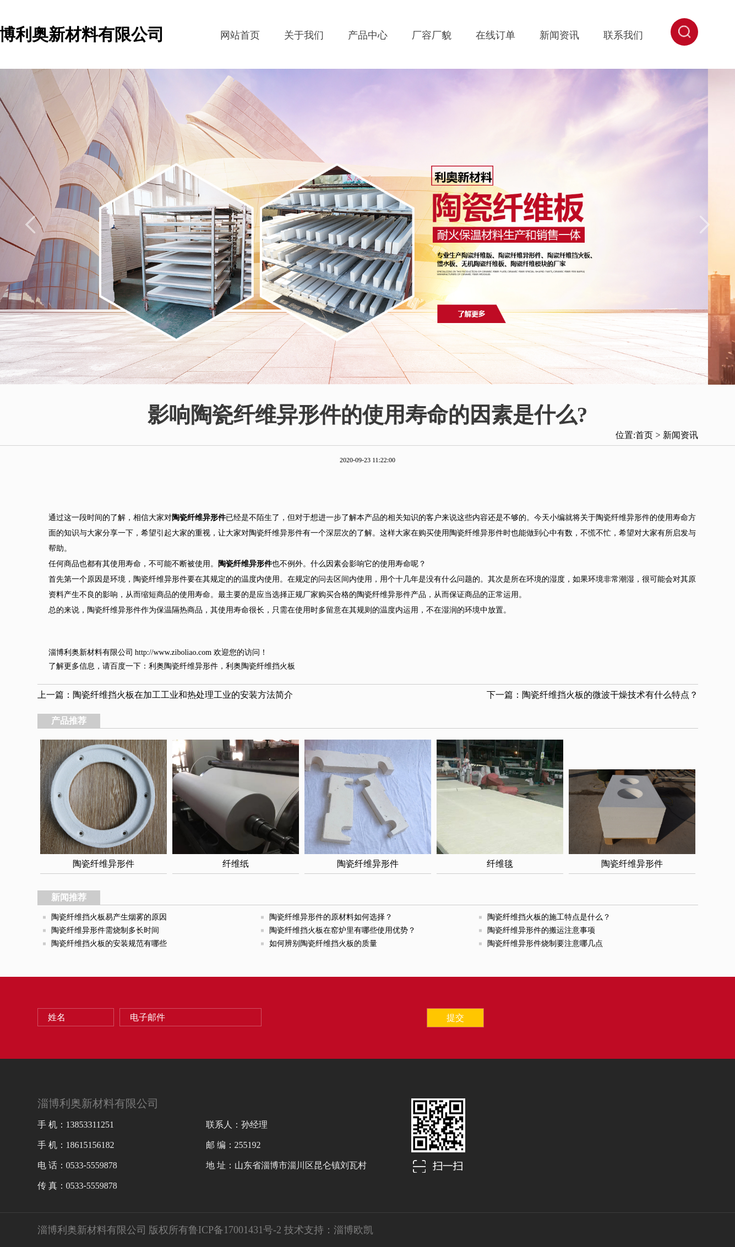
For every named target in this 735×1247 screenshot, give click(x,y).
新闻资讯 (559, 35)
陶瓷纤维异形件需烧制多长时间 (105, 930)
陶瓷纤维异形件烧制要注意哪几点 (545, 943)
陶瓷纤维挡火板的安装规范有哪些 (109, 943)
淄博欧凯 (353, 1229)
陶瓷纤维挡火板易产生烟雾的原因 (109, 917)
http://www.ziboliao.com (173, 652)
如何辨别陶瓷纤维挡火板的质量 (323, 943)
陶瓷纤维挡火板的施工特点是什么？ (549, 917)
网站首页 (240, 35)
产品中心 (368, 35)
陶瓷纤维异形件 (191, 666)
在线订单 (495, 35)
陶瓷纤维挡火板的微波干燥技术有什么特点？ (610, 694)
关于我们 (304, 35)
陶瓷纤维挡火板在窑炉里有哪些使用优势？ (342, 930)
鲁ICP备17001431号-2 (234, 1229)
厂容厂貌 (431, 35)
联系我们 (623, 35)
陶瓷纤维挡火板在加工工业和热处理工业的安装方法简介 (183, 694)
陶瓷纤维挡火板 (268, 666)
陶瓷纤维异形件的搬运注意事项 (541, 930)
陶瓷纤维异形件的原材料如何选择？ (331, 917)
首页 (644, 435)
